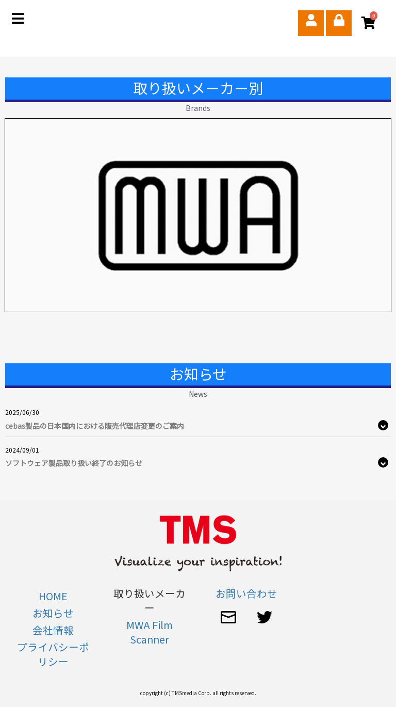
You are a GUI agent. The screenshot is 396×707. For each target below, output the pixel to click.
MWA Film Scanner (149, 632)
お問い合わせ (246, 593)
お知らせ (53, 612)
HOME (53, 595)
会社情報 (53, 629)
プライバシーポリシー (53, 654)
